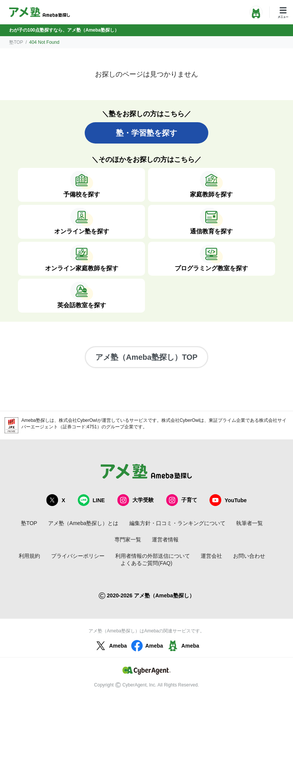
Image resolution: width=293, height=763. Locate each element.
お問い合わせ (249, 556)
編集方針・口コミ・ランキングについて (177, 523)
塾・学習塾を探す (146, 133)
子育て (181, 500)
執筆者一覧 (249, 523)
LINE (91, 500)
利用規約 (29, 556)
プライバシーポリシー (78, 556)
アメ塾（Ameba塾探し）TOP (146, 357)
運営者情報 (165, 539)
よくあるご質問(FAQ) (146, 563)
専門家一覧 (127, 539)
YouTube (228, 500)
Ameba (110, 646)
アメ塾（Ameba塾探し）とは (83, 523)
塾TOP (16, 42)
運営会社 (211, 556)
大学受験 (135, 500)
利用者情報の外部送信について (152, 556)
